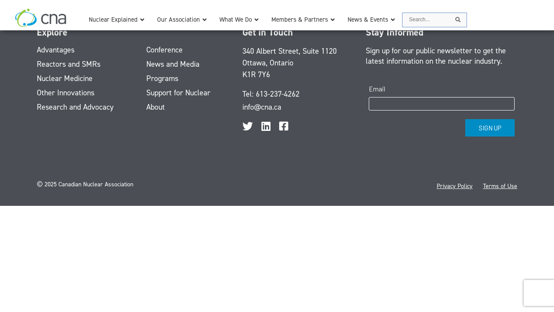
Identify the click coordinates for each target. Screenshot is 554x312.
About (155, 107)
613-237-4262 (278, 94)
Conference (164, 50)
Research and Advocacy (75, 107)
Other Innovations (65, 92)
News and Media (173, 64)
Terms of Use (500, 186)
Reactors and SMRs (68, 64)
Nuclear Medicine (65, 78)
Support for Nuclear (178, 92)
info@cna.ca (261, 107)
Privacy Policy (455, 186)
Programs (162, 78)
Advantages (55, 50)
